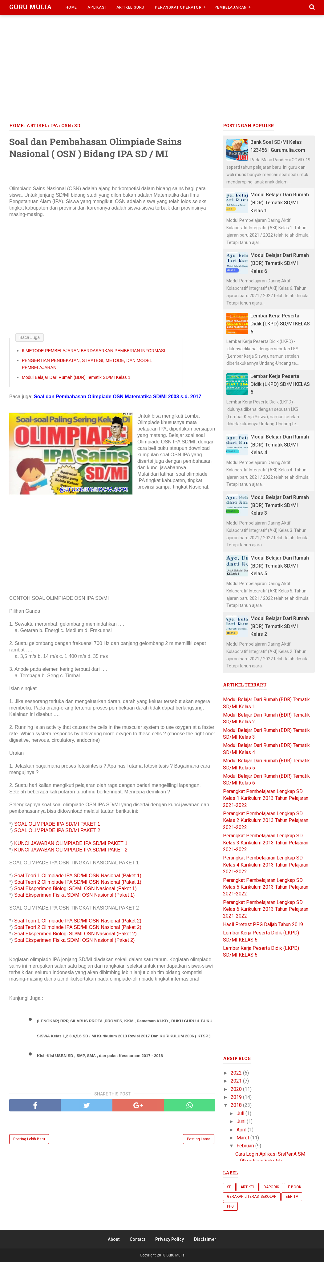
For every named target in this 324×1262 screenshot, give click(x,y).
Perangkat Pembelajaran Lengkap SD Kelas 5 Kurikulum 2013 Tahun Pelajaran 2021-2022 (265, 887)
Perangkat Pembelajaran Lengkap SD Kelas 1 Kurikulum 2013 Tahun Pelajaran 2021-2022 (265, 798)
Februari (246, 1146)
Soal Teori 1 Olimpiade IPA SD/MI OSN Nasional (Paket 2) (77, 920)
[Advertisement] (162, 70)
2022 (237, 1073)
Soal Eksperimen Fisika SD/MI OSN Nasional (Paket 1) (75, 895)
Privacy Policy (169, 1239)
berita (292, 1196)
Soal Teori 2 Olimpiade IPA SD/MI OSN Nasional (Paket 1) (78, 882)
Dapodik (271, 1187)
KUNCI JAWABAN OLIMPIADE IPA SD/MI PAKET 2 (71, 849)
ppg (230, 1206)
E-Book (294, 1187)
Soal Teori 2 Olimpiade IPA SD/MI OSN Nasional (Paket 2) (77, 927)
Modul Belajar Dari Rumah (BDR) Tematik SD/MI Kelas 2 (279, 626)
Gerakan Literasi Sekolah (252, 1196)
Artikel (248, 1187)
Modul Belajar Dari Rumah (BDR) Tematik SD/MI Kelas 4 (279, 444)
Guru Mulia (30, 7)
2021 (237, 1081)
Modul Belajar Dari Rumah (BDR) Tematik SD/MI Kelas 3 (279, 505)
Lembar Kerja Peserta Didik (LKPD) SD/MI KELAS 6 (280, 323)
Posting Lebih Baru (29, 1139)
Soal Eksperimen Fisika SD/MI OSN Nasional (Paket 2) (75, 940)
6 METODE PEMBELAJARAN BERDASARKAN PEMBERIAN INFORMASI (93, 350)
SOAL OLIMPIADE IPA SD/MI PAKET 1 (58, 824)
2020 (237, 1089)
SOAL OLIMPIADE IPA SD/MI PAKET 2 (58, 830)
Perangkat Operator (178, 7)
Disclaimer (205, 1239)
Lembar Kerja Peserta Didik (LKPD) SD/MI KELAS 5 (280, 384)
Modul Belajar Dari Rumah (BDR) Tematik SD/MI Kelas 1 (76, 377)
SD (229, 1187)
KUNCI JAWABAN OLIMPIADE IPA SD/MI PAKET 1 (71, 843)
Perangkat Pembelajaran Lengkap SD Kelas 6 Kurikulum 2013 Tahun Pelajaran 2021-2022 (265, 909)
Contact (137, 1239)
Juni (242, 1121)
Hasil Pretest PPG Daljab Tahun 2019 (263, 924)
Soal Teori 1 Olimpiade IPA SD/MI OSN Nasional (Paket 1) (78, 875)
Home (71, 7)
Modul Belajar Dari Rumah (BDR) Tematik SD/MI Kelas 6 (279, 263)
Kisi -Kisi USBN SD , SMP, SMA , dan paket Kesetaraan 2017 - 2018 (100, 1055)
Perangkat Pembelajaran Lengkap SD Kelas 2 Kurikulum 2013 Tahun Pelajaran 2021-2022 (265, 820)
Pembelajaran (231, 7)
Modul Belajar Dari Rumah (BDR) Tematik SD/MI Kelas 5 (279, 565)
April (242, 1130)
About (113, 1239)
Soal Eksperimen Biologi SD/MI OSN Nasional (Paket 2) (75, 933)
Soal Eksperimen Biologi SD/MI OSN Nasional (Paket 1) (75, 888)
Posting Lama (198, 1139)
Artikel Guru (130, 7)
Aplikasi (96, 7)
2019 (237, 1097)
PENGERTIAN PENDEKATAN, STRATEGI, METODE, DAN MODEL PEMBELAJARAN (87, 364)
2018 (237, 1105)
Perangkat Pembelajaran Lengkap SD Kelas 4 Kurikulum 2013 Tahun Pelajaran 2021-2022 (265, 865)
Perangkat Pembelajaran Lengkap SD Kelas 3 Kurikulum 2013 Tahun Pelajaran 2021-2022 (265, 842)
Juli (241, 1113)
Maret (243, 1138)
